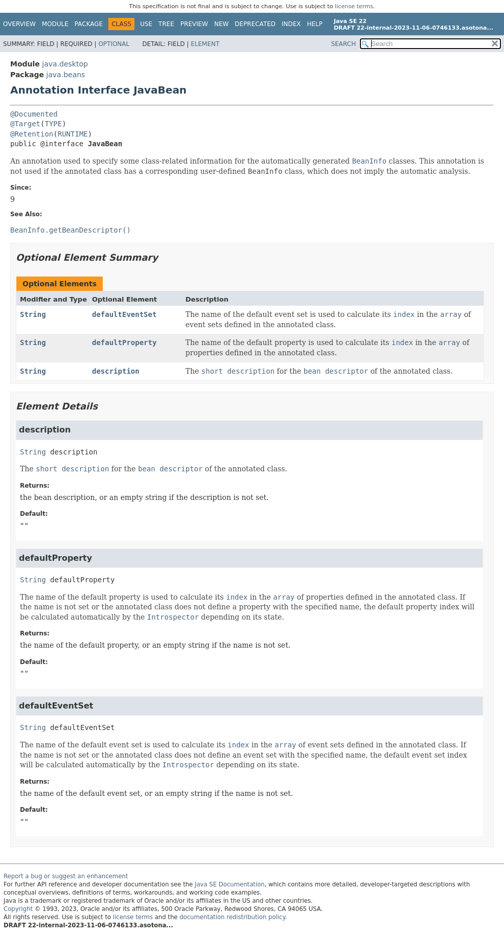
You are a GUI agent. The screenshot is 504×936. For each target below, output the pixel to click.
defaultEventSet (124, 314)
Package (89, 24)
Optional (113, 44)
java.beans (65, 75)
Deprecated (255, 24)
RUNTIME (73, 134)
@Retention (31, 134)
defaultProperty (124, 342)
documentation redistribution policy (232, 917)
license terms (354, 6)
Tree (166, 24)
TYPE (53, 124)
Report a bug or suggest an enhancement (66, 876)
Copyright (18, 908)
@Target (25, 124)
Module (55, 24)
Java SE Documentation (230, 884)
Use (146, 24)
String (33, 314)
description (116, 371)
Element (205, 44)
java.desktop (65, 64)
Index (291, 24)
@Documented (34, 114)
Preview (194, 24)
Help (315, 24)
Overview (19, 24)
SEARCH (343, 44)
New (221, 24)
